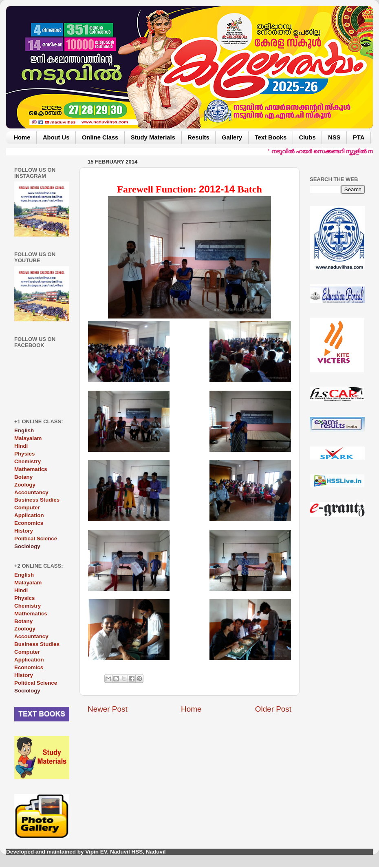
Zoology (24, 485)
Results (198, 137)
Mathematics (30, 469)
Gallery (232, 137)
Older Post (273, 709)
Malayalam (28, 438)
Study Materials (153, 137)
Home (21, 137)
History (23, 531)
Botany (23, 477)
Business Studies (36, 500)
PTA (358, 137)
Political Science (35, 538)
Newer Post (108, 709)
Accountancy (31, 492)
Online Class (100, 137)
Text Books (270, 137)
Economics (28, 523)
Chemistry (27, 461)
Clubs (307, 137)
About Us (56, 137)
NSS (334, 137)
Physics (24, 454)
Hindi (21, 446)
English (24, 575)
